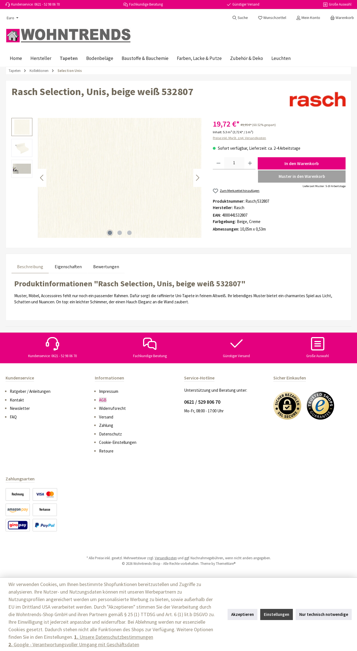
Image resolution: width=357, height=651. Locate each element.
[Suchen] (240, 17)
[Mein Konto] (308, 17)
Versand (106, 417)
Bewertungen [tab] (106, 266)
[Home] (16, 58)
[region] (106, 178)
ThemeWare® (225, 563)
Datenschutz (110, 434)
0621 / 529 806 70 (202, 402)
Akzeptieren (242, 614)
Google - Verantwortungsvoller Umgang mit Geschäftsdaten (73, 644)
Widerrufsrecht (112, 408)
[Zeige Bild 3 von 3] (129, 233)
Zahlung (106, 425)
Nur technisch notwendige (323, 614)
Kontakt (17, 400)
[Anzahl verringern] (218, 163)
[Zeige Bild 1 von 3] (110, 233)
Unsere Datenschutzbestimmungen (113, 637)
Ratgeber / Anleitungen (30, 391)
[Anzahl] (234, 163)
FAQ (13, 417)
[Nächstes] (197, 178)
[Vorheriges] (42, 178)
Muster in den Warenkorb (302, 176)
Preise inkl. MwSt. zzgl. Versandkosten (239, 138)
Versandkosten (166, 558)
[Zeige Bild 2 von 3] (119, 233)
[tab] (30, 266)
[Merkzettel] (272, 17)
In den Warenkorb (301, 163)
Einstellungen (276, 614)
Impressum (108, 391)
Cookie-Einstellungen (117, 442)
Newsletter (20, 408)
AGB (103, 400)
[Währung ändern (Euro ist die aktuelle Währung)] (12, 18)
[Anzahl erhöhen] (250, 163)
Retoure (106, 451)
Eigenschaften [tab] (68, 266)
